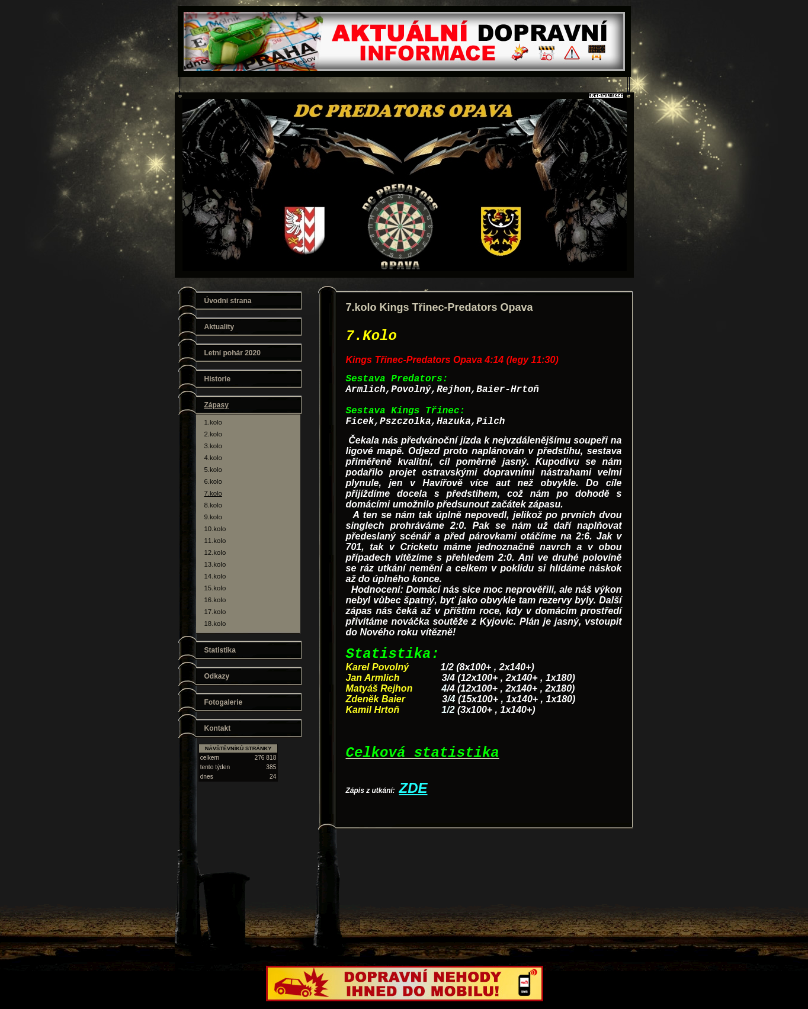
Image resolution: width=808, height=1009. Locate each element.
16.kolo (215, 599)
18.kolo (215, 623)
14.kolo (215, 576)
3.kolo (213, 445)
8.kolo (213, 505)
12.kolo (215, 552)
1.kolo (213, 422)
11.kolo (215, 540)
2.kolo (213, 434)
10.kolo (215, 528)
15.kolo (215, 588)
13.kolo (215, 564)
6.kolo (213, 481)
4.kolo (213, 457)
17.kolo (215, 611)
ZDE (413, 788)
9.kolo (213, 516)
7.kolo (213, 493)
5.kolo (213, 469)
